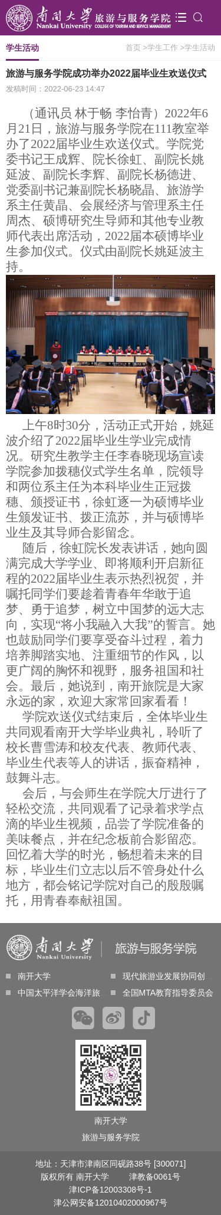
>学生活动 (197, 47)
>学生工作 (160, 47)
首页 (133, 47)
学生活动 (22, 51)
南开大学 (28, 976)
